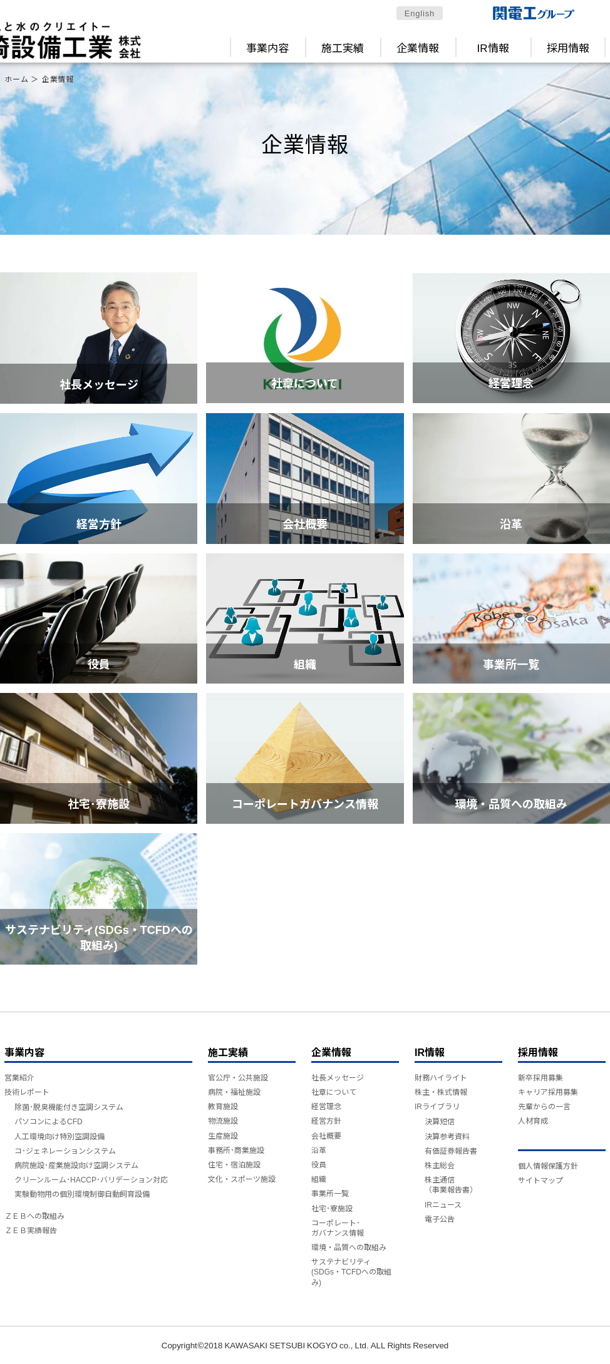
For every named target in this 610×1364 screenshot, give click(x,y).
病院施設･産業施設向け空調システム (76, 1164)
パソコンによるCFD (48, 1120)
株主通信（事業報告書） (451, 1184)
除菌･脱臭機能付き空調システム (68, 1106)
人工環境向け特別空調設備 (59, 1136)
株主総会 (440, 1164)
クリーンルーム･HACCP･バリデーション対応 (91, 1179)
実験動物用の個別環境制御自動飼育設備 (82, 1193)
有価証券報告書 (451, 1150)
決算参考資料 (447, 1136)
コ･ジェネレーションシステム (65, 1150)
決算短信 (440, 1120)
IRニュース (443, 1204)
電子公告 (440, 1218)
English (420, 13)
